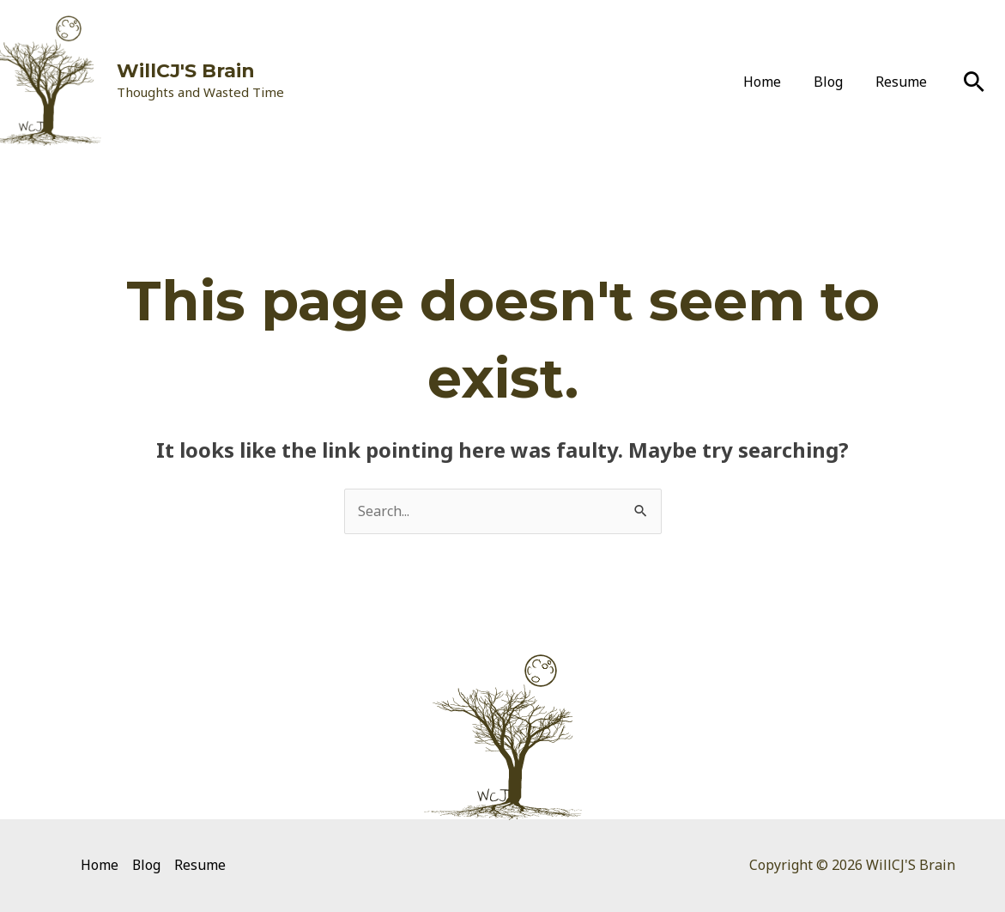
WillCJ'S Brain (186, 70)
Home (775, 81)
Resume (903, 81)
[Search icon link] (974, 81)
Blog (836, 81)
